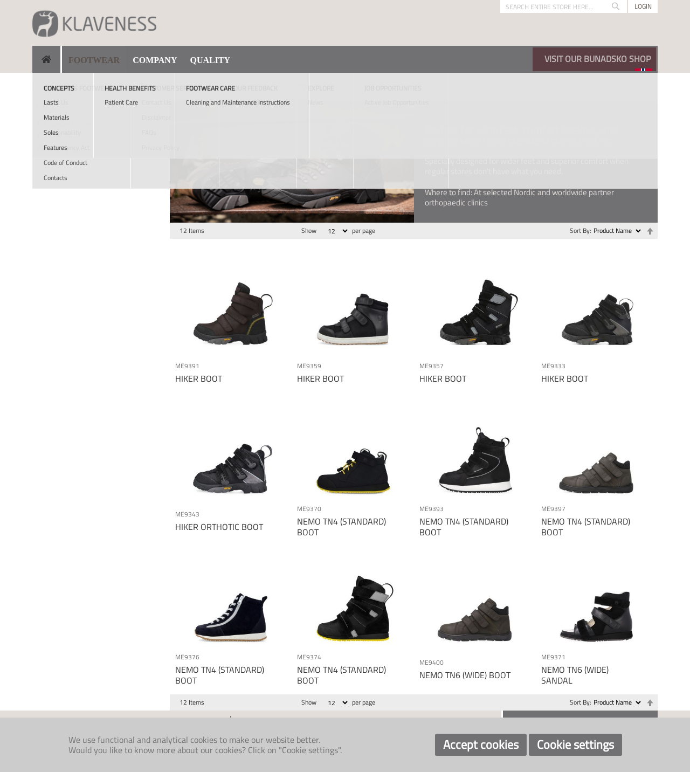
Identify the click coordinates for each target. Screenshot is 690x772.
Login (643, 6)
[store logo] (94, 22)
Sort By (580, 230)
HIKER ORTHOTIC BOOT (219, 526)
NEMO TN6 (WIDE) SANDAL (575, 674)
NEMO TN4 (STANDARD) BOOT (341, 526)
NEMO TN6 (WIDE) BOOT (464, 674)
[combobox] (563, 6)
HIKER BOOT (198, 378)
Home (41, 86)
